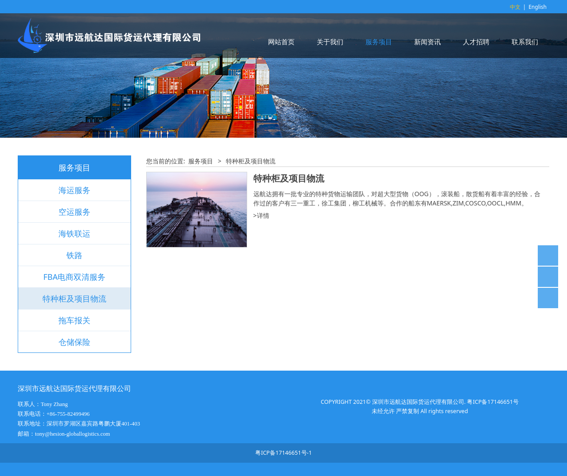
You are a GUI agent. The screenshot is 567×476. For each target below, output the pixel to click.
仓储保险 (74, 342)
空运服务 (74, 211)
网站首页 (281, 41)
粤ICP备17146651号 (492, 402)
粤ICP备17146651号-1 (283, 453)
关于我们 (330, 41)
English (537, 7)
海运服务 (74, 190)
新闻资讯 (427, 41)
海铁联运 (74, 233)
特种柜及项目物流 (74, 298)
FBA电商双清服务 (74, 276)
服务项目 (378, 41)
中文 (515, 7)
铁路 (74, 255)
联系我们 (525, 41)
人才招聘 (476, 41)
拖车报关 (74, 320)
